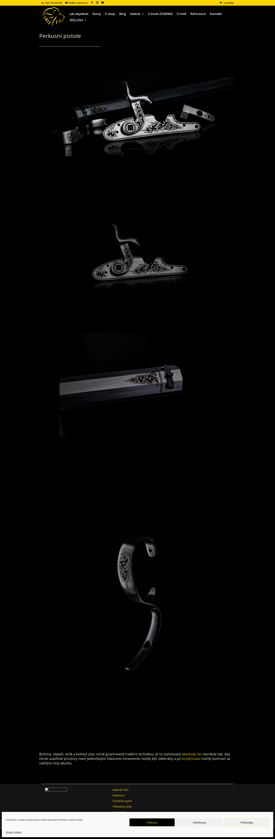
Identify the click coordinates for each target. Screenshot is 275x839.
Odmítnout (199, 822)
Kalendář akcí (120, 789)
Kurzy (97, 14)
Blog (122, 14)
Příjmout (152, 822)
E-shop (110, 14)
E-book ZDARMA (160, 14)
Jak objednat (79, 14)
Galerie (135, 14)
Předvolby (246, 822)
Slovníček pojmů (122, 801)
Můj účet (76, 20)
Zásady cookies (13, 832)
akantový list (192, 754)
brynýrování (191, 758)
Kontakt (216, 14)
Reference (198, 14)
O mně (181, 14)
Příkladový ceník (122, 806)
